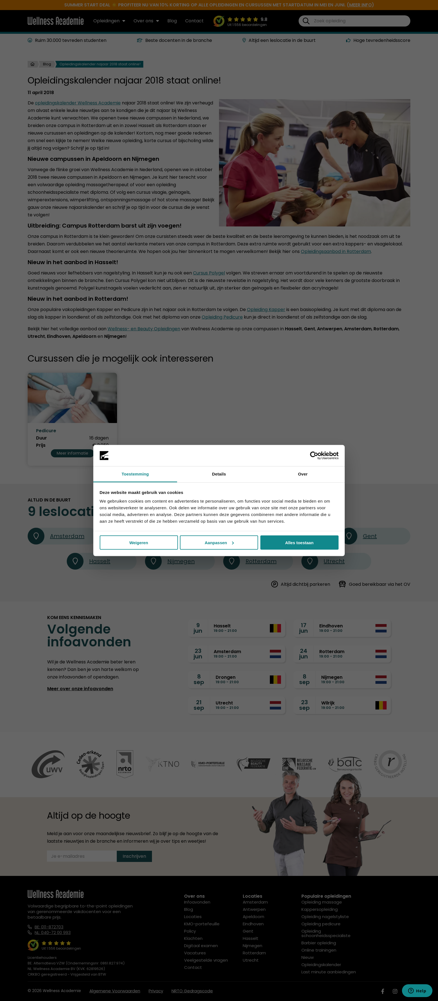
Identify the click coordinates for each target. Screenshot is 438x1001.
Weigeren (138, 542)
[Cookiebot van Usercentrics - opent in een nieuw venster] (314, 455)
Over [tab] (303, 474)
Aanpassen (219, 542)
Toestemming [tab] (135, 474)
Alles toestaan (299, 542)
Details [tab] (219, 474)
